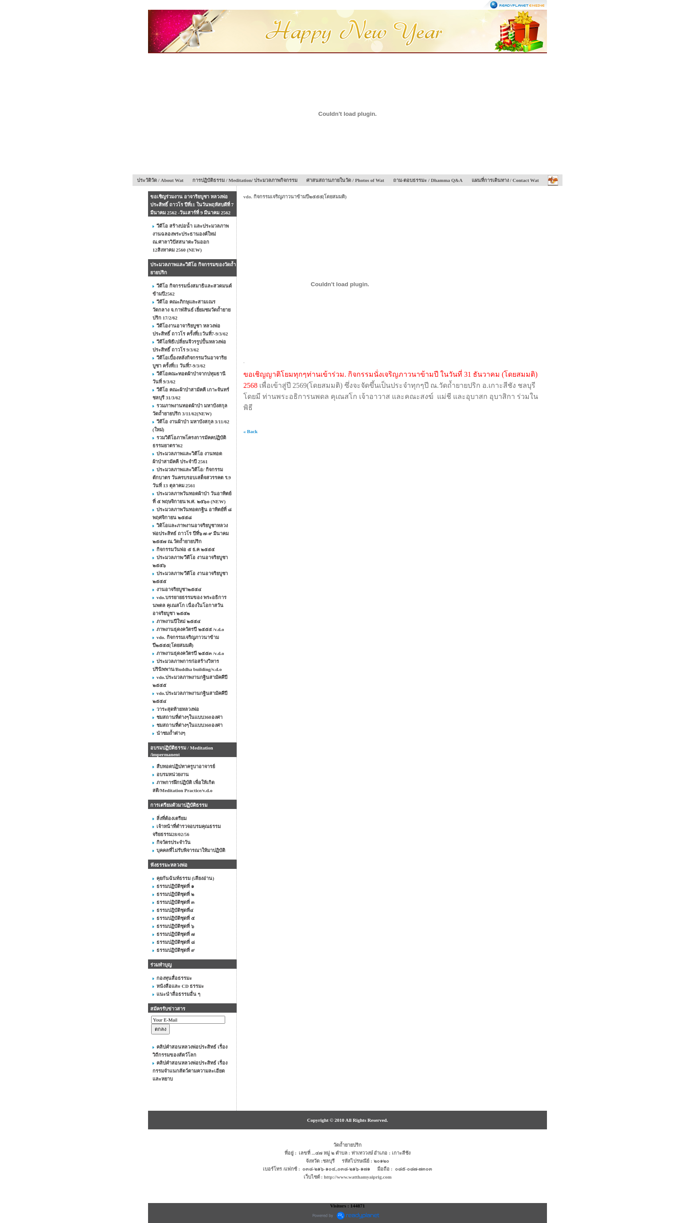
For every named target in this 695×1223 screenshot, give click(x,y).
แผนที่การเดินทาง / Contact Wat (505, 180)
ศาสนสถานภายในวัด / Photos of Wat (345, 180)
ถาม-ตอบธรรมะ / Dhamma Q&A (428, 180)
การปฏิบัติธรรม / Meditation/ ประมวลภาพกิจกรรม (244, 180)
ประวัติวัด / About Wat (160, 180)
